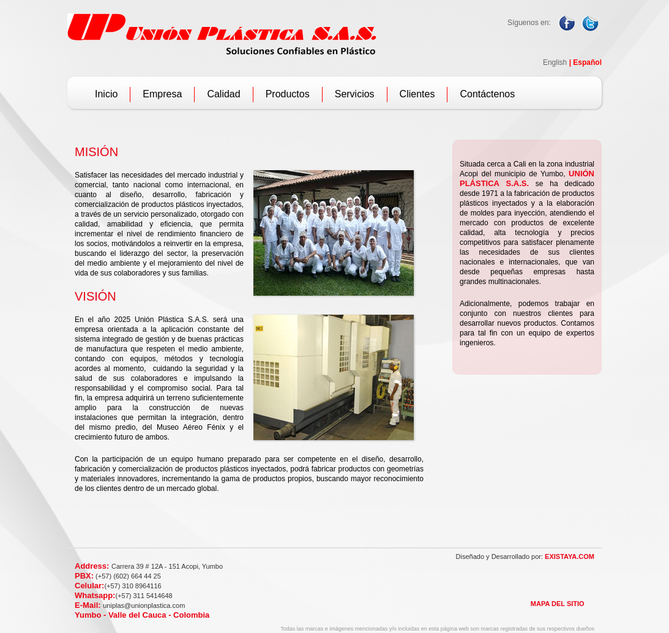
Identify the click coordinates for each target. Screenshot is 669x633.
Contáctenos (487, 94)
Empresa (162, 94)
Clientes (417, 94)
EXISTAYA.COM (569, 556)
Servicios (355, 94)
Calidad (223, 94)
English (555, 62)
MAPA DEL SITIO (558, 603)
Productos (288, 94)
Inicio (106, 94)
